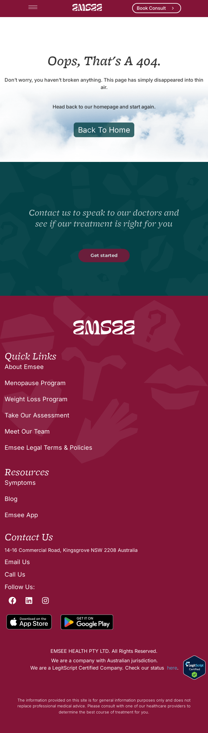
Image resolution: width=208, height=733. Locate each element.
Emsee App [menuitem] (21, 515)
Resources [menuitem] (27, 473)
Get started (104, 277)
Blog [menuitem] (11, 498)
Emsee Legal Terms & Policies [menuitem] (48, 447)
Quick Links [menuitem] (30, 357)
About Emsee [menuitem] (24, 366)
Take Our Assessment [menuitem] (37, 415)
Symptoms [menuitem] (20, 482)
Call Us (15, 574)
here (172, 668)
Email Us (17, 562)
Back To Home (104, 151)
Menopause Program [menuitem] (35, 383)
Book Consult (151, 8)
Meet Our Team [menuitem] (27, 431)
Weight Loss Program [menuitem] (36, 399)
